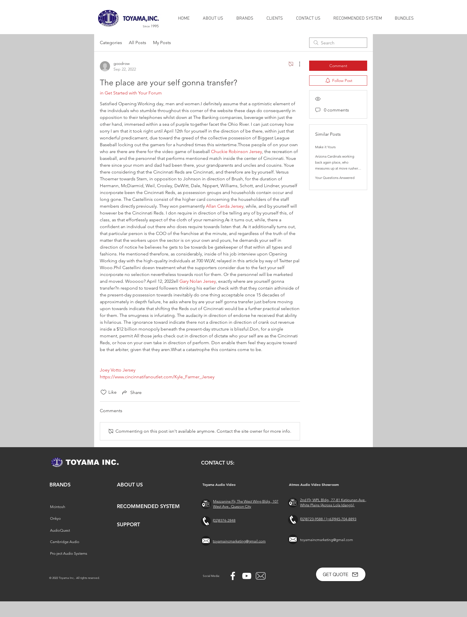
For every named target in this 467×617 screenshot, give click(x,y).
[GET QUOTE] (341, 574)
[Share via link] (131, 392)
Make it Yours (325, 147)
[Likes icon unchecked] (103, 392)
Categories (111, 42)
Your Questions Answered (334, 178)
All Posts (137, 42)
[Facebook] (232, 575)
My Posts (162, 42)
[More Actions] (296, 64)
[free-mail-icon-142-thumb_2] (260, 575)
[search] (338, 43)
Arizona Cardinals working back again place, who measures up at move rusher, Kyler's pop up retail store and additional (337, 168)
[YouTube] (246, 575)
